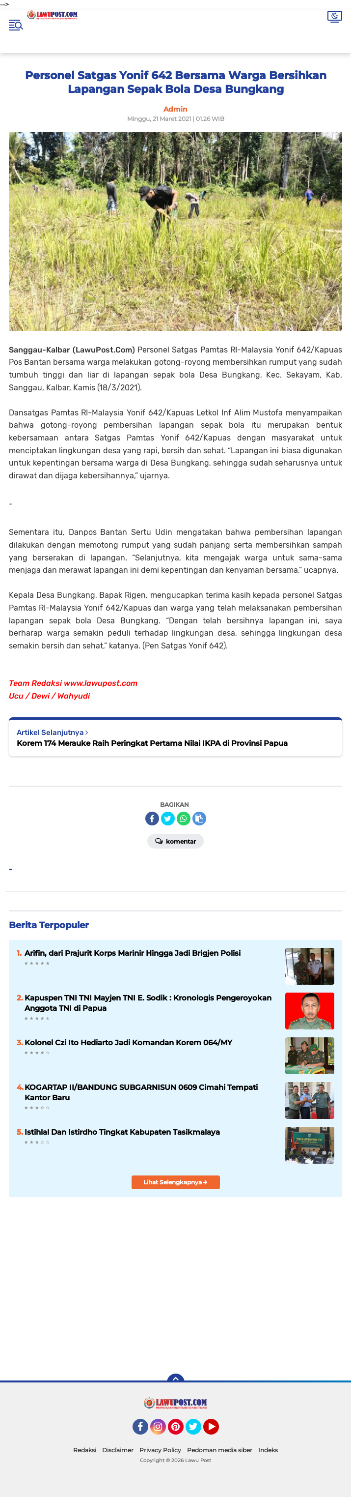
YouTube (218, 1431)
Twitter (198, 1431)
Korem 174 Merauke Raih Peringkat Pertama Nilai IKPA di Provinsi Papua (152, 743)
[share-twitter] (168, 818)
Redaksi (84, 1450)
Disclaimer (118, 1450)
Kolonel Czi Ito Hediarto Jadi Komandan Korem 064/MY (128, 1042)
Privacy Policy (160, 1450)
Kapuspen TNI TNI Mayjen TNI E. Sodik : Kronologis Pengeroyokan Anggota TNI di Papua (148, 1003)
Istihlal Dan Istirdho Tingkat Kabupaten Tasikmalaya (122, 1132)
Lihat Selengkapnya (175, 1182)
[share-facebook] (152, 818)
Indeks (268, 1450)
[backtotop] (176, 1382)
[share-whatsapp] (183, 818)
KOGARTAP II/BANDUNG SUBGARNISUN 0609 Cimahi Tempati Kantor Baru (141, 1092)
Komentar (175, 841)
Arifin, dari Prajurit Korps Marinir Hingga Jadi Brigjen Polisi (133, 953)
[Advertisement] (250, 1294)
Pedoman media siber (219, 1450)
